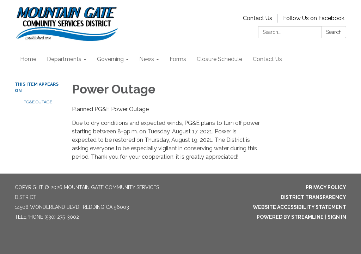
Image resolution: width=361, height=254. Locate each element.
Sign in (337, 217)
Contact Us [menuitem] (267, 59)
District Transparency (313, 197)
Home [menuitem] (28, 59)
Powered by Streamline (290, 217)
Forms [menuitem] (178, 59)
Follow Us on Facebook (313, 18)
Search (334, 32)
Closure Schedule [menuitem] (219, 59)
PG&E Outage (38, 101)
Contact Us (257, 18)
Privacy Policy (326, 187)
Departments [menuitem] (64, 59)
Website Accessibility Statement (299, 207)
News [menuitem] (146, 59)
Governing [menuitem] (110, 59)
